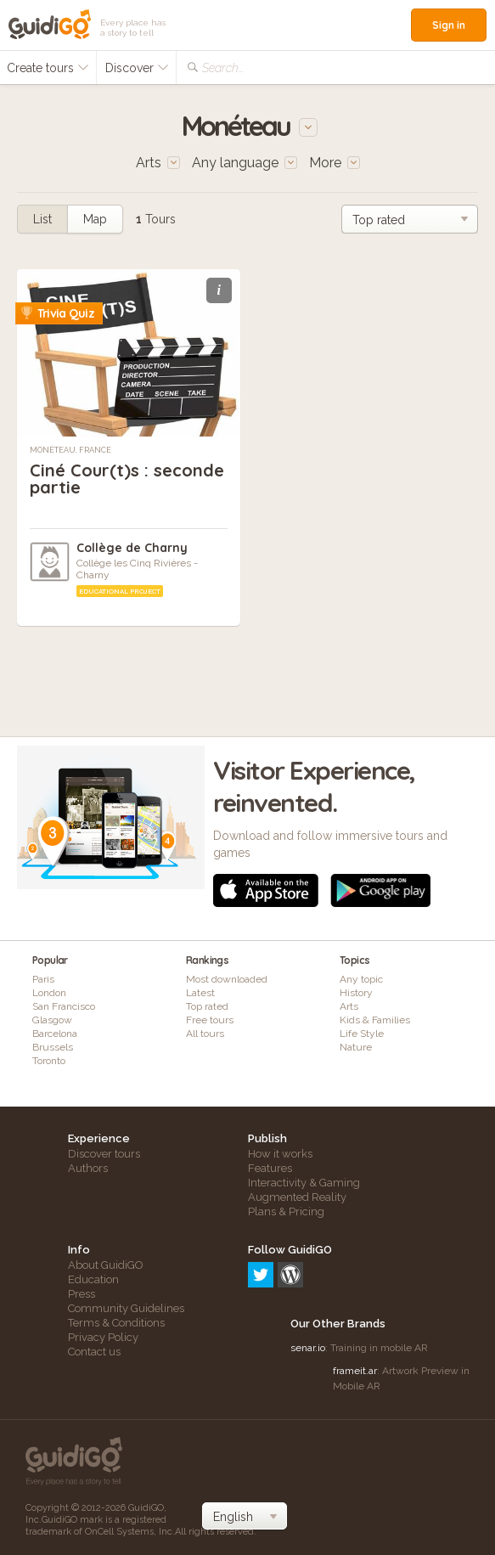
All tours (205, 1033)
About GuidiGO (105, 1265)
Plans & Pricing (286, 1211)
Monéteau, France (70, 450)
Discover (137, 68)
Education (93, 1279)
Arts (349, 1006)
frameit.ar (355, 1371)
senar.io (307, 1348)
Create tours (48, 68)
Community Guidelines (126, 1308)
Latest (200, 993)
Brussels (52, 1047)
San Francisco (63, 1006)
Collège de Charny (132, 547)
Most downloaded (226, 979)
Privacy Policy (103, 1337)
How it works (280, 1153)
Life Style (362, 1033)
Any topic (361, 979)
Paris (43, 979)
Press (81, 1293)
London (49, 993)
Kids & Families (375, 1020)
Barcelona (54, 1033)
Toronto (48, 1061)
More (334, 163)
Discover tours (104, 1153)
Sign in (448, 25)
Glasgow (52, 1020)
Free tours (209, 1020)
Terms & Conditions (116, 1322)
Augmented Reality (297, 1197)
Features (270, 1168)
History (356, 993)
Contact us (94, 1351)
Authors (88, 1168)
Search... (223, 68)
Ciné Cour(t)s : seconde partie (127, 478)
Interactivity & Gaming (304, 1182)
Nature (356, 1047)
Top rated (207, 1006)
